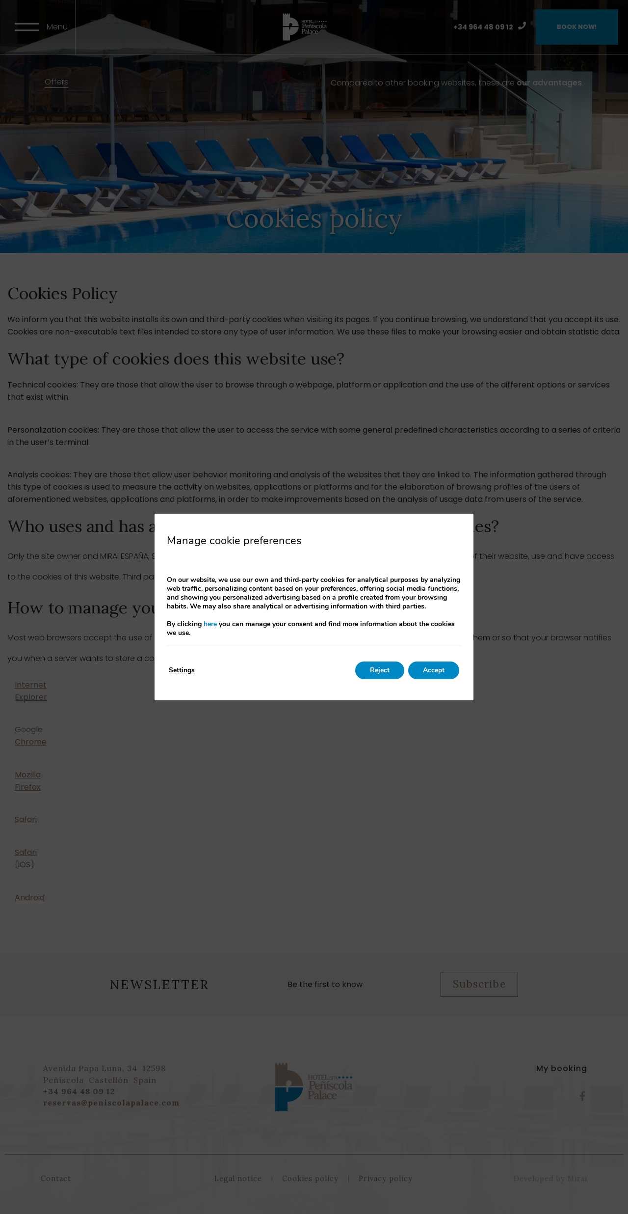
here (210, 624)
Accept (434, 670)
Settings (182, 670)
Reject (380, 670)
